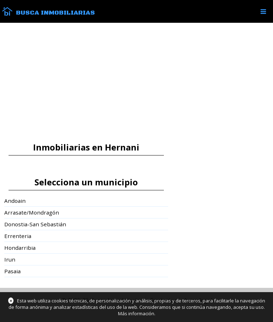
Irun (9, 259)
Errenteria (17, 235)
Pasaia (12, 271)
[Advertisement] (136, 82)
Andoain (15, 200)
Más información (136, 313)
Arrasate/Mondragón (31, 212)
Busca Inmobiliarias (55, 13)
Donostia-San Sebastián (35, 224)
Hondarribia (20, 247)
